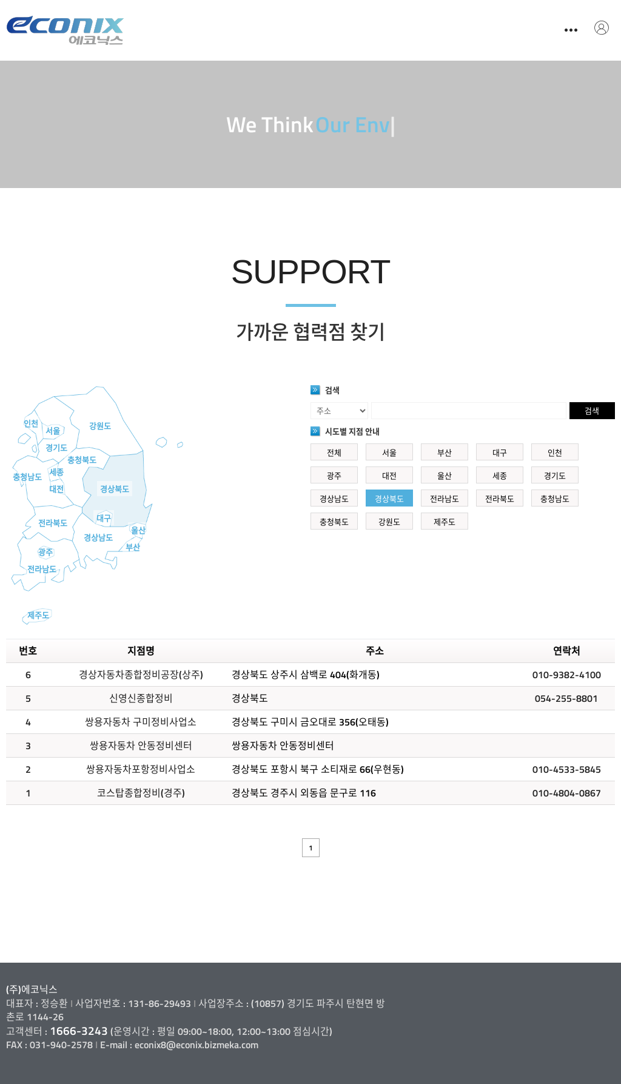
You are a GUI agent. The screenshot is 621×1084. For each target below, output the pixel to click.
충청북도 (81, 460)
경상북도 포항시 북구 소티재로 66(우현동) (318, 769)
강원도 (100, 426)
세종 (56, 472)
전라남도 (41, 569)
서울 (52, 431)
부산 (133, 547)
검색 (592, 411)
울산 (138, 530)
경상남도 (98, 537)
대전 (56, 489)
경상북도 (114, 489)
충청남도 (27, 477)
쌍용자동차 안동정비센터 (283, 745)
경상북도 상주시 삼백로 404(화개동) (306, 674)
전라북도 (52, 523)
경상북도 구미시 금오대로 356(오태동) (310, 722)
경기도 (56, 448)
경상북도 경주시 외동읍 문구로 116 (304, 793)
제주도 (38, 615)
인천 (31, 423)
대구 (103, 518)
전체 (334, 452)
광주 (45, 552)
